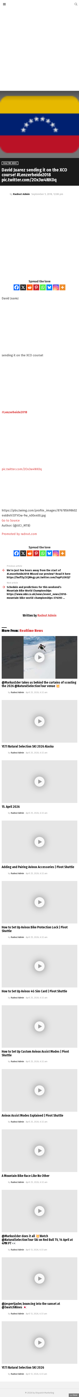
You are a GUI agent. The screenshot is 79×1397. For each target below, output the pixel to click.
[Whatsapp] (43, 287)
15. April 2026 (11, 807)
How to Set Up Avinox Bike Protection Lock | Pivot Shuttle (35, 929)
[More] (62, 287)
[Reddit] (30, 287)
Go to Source (11, 520)
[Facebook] (16, 287)
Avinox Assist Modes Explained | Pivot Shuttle (32, 1115)
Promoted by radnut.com (19, 534)
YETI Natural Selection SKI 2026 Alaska (28, 746)
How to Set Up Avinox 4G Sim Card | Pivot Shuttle (34, 991)
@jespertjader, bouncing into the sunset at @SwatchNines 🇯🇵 (31, 1305)
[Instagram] (56, 287)
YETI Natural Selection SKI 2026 (23, 1367)
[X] (23, 287)
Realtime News (31, 630)
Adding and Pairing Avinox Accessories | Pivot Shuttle (38, 867)
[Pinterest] (36, 287)
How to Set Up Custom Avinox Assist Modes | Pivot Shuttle (35, 1053)
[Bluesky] (49, 287)
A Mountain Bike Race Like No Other (25, 1176)
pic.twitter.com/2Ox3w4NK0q (22, 469)
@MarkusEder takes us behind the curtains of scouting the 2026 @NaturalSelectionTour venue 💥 (39, 684)
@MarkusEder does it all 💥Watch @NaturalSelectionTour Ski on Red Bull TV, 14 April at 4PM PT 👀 (37, 1239)
